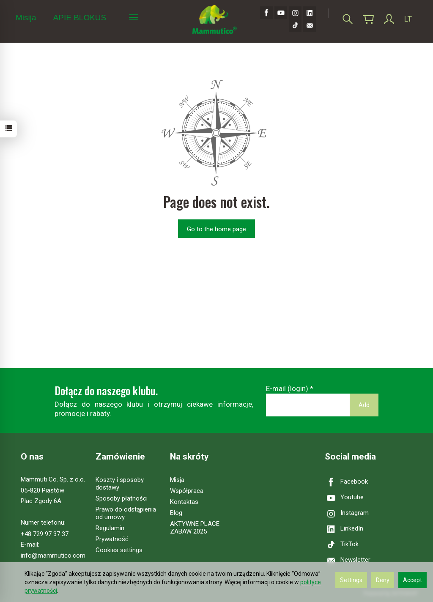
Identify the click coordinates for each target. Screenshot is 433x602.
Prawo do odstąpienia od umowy (126, 513)
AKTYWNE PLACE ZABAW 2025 (194, 527)
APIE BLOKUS (80, 17)
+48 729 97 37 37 (45, 534)
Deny (382, 580)
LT (408, 18)
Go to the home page (216, 229)
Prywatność (112, 539)
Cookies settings (119, 550)
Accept (412, 580)
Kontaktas (184, 502)
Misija (26, 17)
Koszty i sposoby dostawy (120, 483)
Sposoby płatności (122, 498)
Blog (176, 513)
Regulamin (110, 528)
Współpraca (186, 491)
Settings (351, 580)
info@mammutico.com (53, 555)
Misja (177, 480)
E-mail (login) (287, 388)
